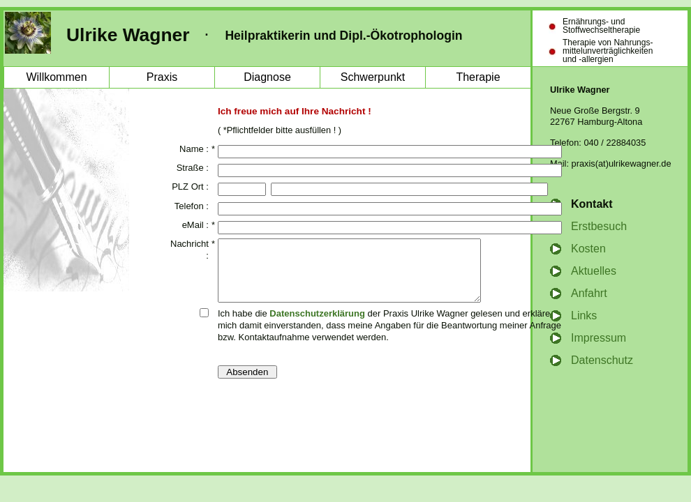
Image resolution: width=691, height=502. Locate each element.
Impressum (598, 338)
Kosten (588, 248)
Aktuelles (593, 271)
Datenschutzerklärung (317, 326)
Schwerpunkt (373, 77)
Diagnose (267, 77)
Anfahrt (589, 293)
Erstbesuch (599, 226)
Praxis (162, 77)
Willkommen (56, 77)
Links (584, 315)
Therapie (478, 77)
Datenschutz (602, 360)
